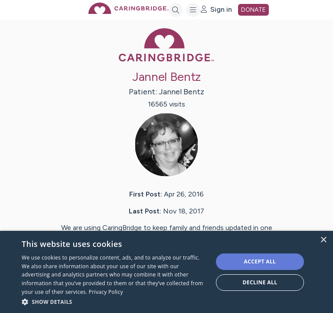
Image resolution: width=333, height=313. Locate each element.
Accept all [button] (260, 261)
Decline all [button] (260, 282)
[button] (114, 301)
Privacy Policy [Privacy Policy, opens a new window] (106, 292)
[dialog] (166, 272)
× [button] (323, 240)
